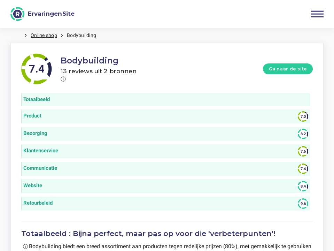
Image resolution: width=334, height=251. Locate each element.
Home (17, 35)
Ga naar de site (288, 68)
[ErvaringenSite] (42, 14)
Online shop (44, 35)
